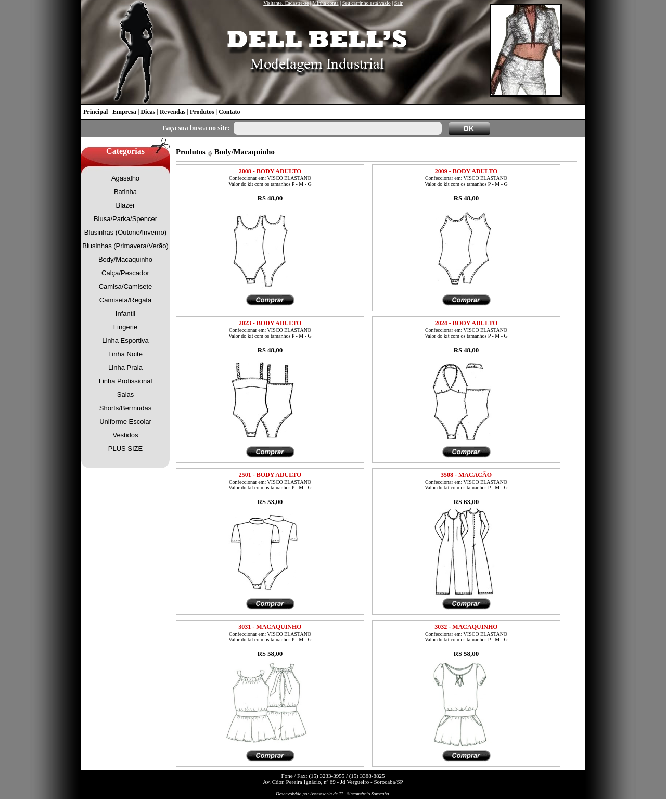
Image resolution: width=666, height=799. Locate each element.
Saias (125, 394)
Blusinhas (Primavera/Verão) (125, 246)
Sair (398, 3)
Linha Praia (125, 367)
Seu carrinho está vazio (366, 3)
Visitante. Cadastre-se (286, 3)
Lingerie (125, 327)
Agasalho (125, 178)
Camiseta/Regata (125, 300)
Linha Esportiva (125, 340)
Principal (95, 111)
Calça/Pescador (125, 273)
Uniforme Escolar (125, 422)
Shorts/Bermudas (125, 408)
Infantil (125, 313)
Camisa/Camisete (125, 286)
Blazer (125, 205)
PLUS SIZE (125, 449)
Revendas (172, 111)
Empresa (124, 111)
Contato (229, 111)
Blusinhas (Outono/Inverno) (125, 232)
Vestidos (125, 435)
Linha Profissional (125, 381)
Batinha (125, 192)
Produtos (202, 111)
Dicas (147, 111)
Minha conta (325, 3)
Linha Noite (125, 354)
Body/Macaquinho (125, 259)
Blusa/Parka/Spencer (125, 219)
